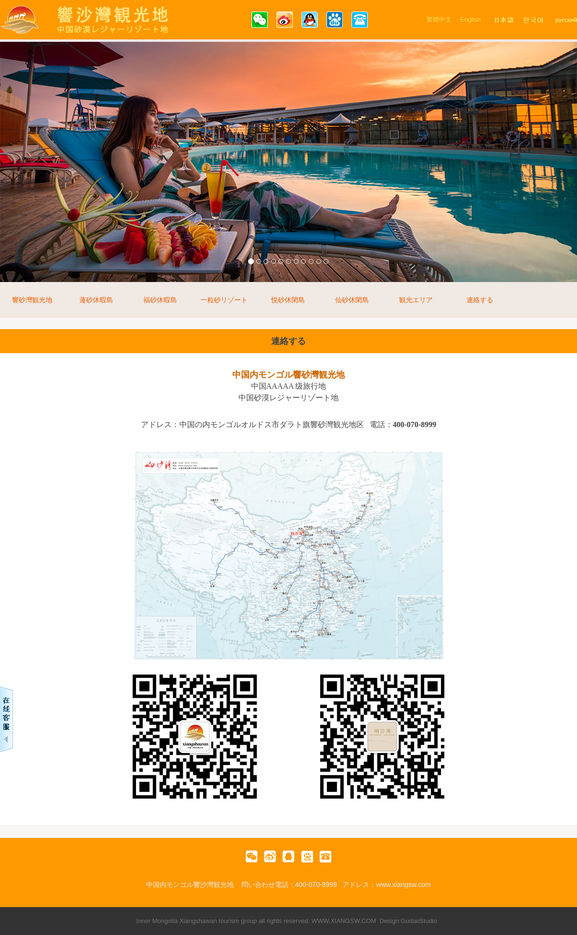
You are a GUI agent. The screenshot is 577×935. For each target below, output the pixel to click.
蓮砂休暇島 (96, 300)
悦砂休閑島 (288, 300)
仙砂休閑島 (352, 300)
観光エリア (416, 300)
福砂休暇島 (160, 300)
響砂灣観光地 (32, 300)
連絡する (479, 300)
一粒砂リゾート (224, 300)
